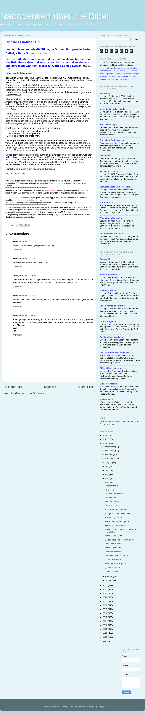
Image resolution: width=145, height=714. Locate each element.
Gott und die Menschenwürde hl (119, 540)
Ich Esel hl (109, 490)
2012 (105, 629)
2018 (105, 605)
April (107, 478)
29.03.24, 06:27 (29, 241)
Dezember (110, 447)
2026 (105, 435)
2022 (105, 589)
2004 (105, 641)
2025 (105, 439)
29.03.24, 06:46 (29, 258)
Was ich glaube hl (113, 548)
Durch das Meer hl (113, 506)
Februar (109, 576)
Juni (107, 470)
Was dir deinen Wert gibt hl (117, 521)
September (110, 459)
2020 (105, 597)
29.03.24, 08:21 (29, 275)
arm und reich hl (112, 502)
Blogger (101, 706)
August (108, 462)
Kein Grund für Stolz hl (115, 525)
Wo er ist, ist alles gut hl (115, 563)
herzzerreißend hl (113, 559)
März (107, 482)
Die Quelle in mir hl (113, 544)
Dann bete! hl (111, 498)
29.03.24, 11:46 (29, 315)
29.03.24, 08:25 (29, 295)
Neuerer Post (13, 386)
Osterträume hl (111, 486)
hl (105, 93)
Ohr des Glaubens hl (114, 494)
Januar (108, 580)
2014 (105, 621)
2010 (105, 637)
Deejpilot (81, 706)
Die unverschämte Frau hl (116, 556)
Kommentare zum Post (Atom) (30, 393)
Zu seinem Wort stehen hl (116, 509)
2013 (105, 625)
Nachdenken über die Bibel (54, 16)
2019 (105, 601)
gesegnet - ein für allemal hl (117, 513)
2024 (105, 443)
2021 (105, 593)
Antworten (17, 249)
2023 (105, 585)
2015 (105, 617)
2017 (105, 609)
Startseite (50, 386)
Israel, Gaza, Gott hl (114, 536)
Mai (107, 474)
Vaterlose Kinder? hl (114, 552)
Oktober (109, 454)
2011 (105, 633)
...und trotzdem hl (113, 571)
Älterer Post (85, 386)
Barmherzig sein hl (113, 517)
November (110, 451)
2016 (105, 613)
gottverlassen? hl (112, 567)
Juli (107, 466)
